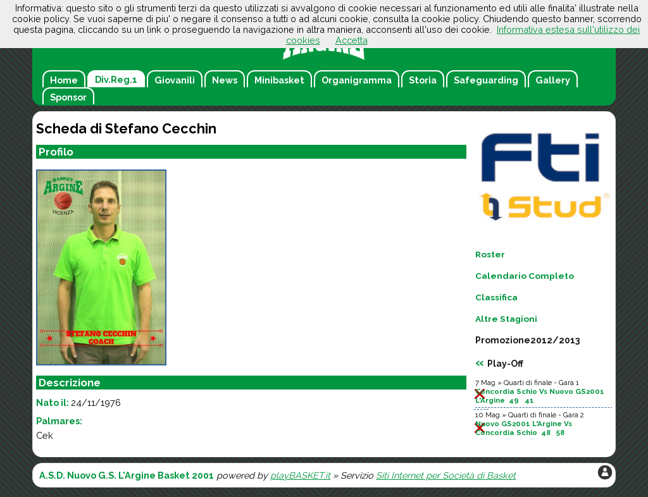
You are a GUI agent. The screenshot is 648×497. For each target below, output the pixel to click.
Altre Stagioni (506, 319)
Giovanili (174, 80)
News (224, 80)
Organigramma (356, 80)
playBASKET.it (300, 475)
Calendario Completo (524, 276)
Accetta (351, 40)
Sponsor (68, 97)
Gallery (552, 80)
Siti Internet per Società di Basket (446, 475)
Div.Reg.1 (116, 79)
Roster (490, 254)
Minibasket (279, 80)
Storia (423, 80)
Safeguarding (486, 80)
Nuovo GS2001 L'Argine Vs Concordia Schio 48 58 (523, 428)
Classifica (496, 297)
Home (64, 80)
